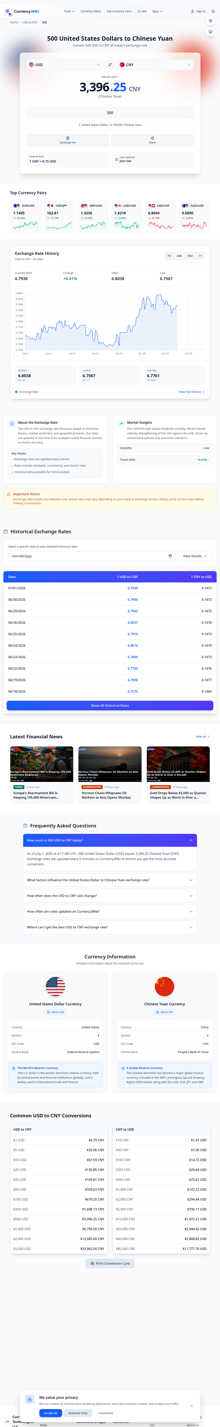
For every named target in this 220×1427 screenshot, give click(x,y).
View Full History (192, 392)
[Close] (191, 1406)
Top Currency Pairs (119, 11)
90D (190, 256)
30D (179, 256)
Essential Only (78, 1413)
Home (14, 22)
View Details (195, 556)
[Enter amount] (110, 112)
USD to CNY (30, 22)
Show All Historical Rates (110, 705)
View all (203, 736)
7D (169, 256)
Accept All (50, 1413)
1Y (200, 256)
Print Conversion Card (110, 1263)
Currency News (91, 11)
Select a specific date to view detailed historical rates (42, 546)
